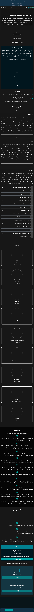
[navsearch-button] (11, 7)
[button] (17, 592)
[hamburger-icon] (26, 7)
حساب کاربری (3, 7)
